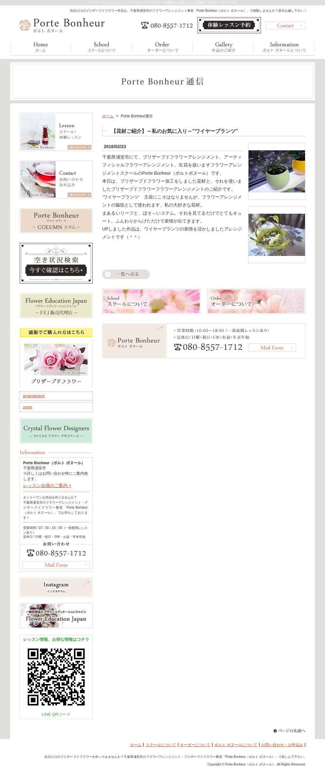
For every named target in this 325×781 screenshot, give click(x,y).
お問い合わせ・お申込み (282, 745)
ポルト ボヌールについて (235, 745)
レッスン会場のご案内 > (47, 485)
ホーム (108, 116)
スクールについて (161, 745)
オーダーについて (195, 745)
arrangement (33, 396)
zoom (27, 407)
